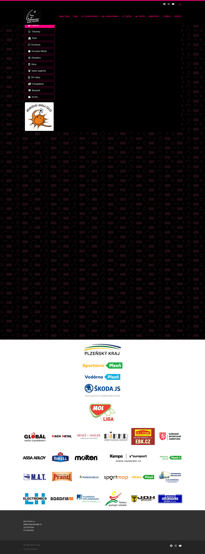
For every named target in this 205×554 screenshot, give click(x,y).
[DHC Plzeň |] (32, 16)
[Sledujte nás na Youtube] (173, 4)
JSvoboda (33, 372)
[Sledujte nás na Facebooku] (164, 4)
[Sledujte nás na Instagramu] (169, 4)
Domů (26, 30)
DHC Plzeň (35, 367)
